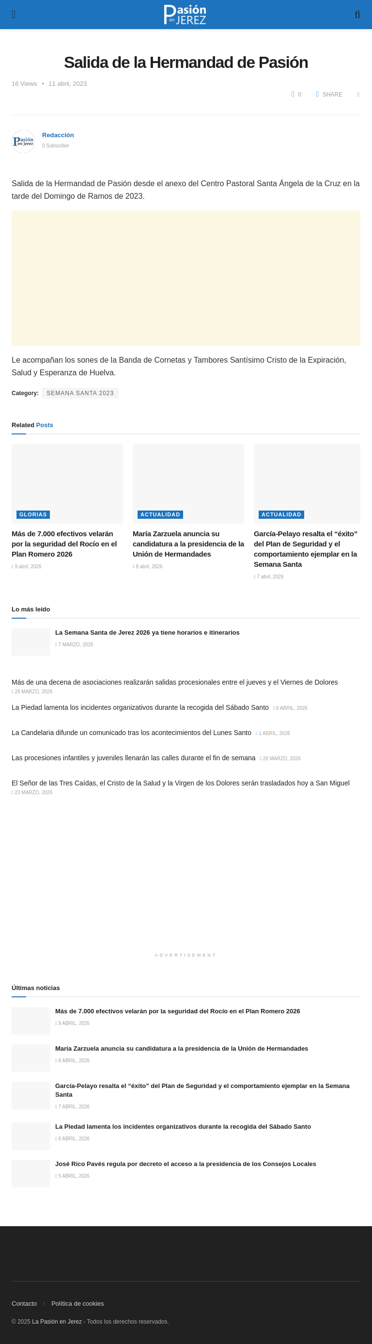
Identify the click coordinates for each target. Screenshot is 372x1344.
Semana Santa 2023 (80, 393)
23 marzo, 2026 (32, 792)
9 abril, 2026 (26, 566)
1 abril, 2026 (273, 733)
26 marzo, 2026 (32, 691)
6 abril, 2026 (290, 708)
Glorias (33, 514)
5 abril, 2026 (72, 1176)
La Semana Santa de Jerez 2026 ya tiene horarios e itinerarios (147, 632)
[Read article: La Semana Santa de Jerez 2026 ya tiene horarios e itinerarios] (31, 642)
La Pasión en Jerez (57, 1321)
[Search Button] (357, 14)
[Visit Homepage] (185, 14)
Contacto (24, 1303)
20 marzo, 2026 (280, 758)
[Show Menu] (14, 14)
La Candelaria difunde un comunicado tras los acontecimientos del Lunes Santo (131, 732)
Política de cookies (77, 1303)
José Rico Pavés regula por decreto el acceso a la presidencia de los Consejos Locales (185, 1164)
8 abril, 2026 (147, 566)
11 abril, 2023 (67, 83)
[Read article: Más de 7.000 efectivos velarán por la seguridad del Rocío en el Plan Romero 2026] (67, 484)
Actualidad (160, 514)
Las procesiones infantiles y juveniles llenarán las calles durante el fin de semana (134, 758)
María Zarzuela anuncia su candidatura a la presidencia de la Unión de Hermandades (188, 543)
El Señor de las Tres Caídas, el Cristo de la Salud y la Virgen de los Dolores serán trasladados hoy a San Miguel (181, 783)
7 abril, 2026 (268, 576)
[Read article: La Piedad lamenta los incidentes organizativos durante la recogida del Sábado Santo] (31, 1136)
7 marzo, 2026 (74, 644)
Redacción (58, 135)
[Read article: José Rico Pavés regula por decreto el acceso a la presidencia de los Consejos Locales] (31, 1173)
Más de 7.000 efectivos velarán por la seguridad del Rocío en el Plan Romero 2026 (64, 543)
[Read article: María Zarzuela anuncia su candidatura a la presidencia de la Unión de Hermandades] (188, 484)
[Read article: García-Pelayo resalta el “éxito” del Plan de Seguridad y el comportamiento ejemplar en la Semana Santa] (309, 484)
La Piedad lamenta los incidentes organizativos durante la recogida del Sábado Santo (140, 707)
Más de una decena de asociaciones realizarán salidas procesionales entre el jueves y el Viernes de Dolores (175, 682)
